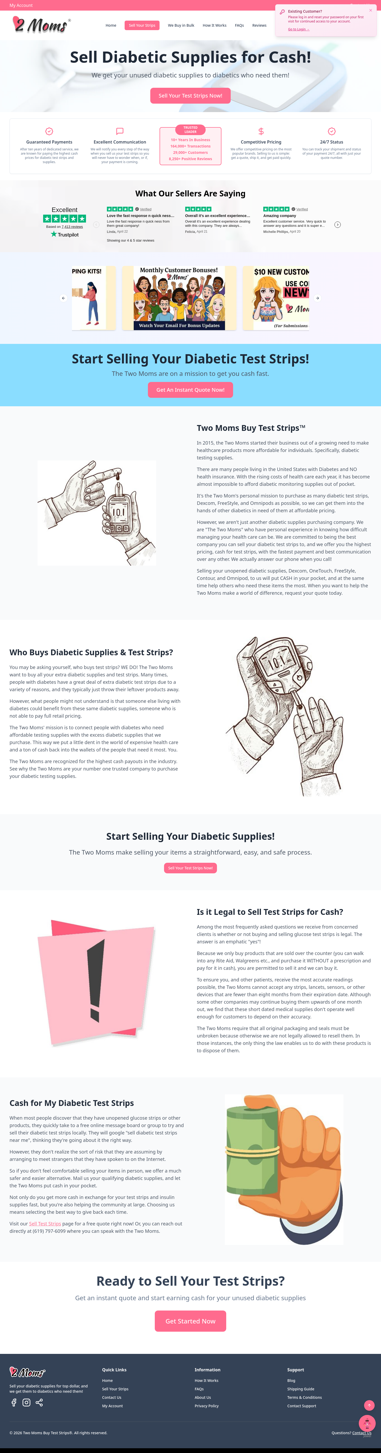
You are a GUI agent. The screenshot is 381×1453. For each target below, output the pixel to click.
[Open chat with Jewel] (367, 1423)
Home (111, 25)
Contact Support (301, 1405)
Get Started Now (190, 1321)
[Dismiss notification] (370, 10)
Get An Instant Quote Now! (190, 389)
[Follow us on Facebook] (14, 1402)
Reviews (259, 25)
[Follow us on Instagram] (26, 1402)
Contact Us (111, 1397)
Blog (291, 1380)
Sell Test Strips (45, 1223)
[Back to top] (369, 1405)
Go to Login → (299, 29)
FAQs (239, 25)
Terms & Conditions (304, 1397)
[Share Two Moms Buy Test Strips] (39, 1402)
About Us (203, 1397)
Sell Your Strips (142, 25)
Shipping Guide (300, 1388)
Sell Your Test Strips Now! (190, 95)
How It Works (214, 25)
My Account (21, 5)
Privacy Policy (207, 1405)
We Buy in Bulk (181, 25)
